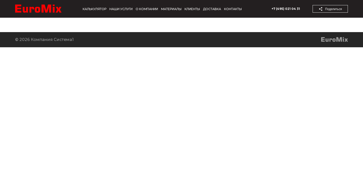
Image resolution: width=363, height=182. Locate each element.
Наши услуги (121, 9)
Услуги (101, 24)
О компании (147, 9)
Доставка (212, 9)
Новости (41, 24)
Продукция (72, 24)
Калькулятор (94, 9)
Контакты (233, 9)
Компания (12, 24)
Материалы (171, 9)
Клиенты (192, 9)
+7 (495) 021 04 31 (285, 9)
